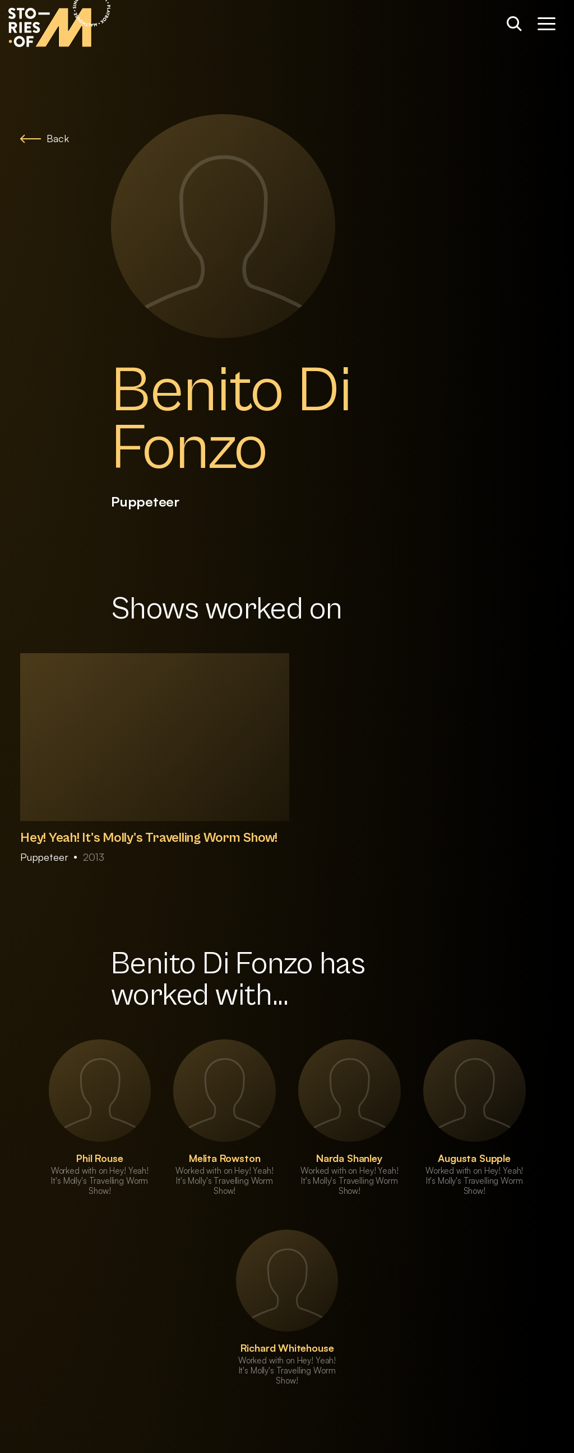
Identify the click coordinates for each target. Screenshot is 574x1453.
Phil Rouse (99, 1158)
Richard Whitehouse (287, 1348)
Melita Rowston (224, 1158)
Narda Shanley (349, 1158)
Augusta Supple (474, 1158)
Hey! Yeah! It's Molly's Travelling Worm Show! (148, 838)
